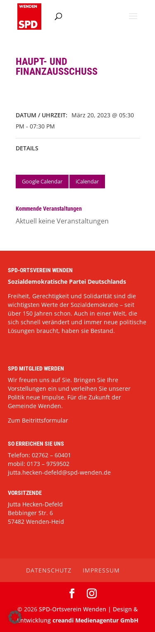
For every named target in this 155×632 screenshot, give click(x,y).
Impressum (101, 570)
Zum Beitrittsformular (38, 420)
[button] (15, 617)
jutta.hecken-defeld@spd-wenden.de (59, 472)
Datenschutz (49, 570)
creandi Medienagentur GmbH (95, 620)
